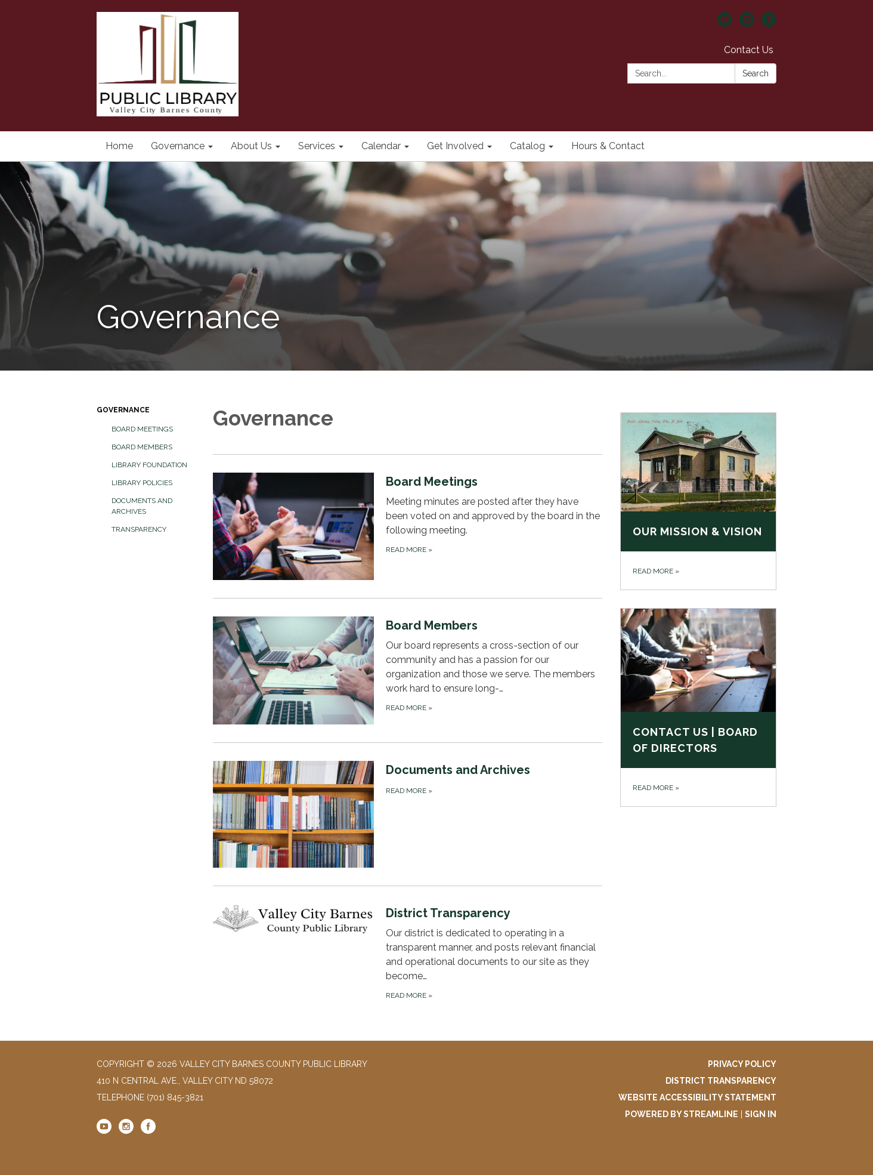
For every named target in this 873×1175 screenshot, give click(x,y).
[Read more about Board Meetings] (407, 526)
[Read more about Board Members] (407, 670)
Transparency (139, 529)
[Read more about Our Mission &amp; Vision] (698, 501)
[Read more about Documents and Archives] (407, 814)
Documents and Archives (142, 506)
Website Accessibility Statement (697, 1097)
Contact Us (748, 49)
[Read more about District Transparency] (407, 953)
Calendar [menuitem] (381, 146)
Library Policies (142, 483)
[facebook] (768, 23)
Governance (123, 410)
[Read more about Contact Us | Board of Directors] (698, 707)
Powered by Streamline (681, 1114)
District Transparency (720, 1080)
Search (755, 73)
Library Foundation (149, 465)
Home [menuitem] (119, 146)
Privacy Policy (742, 1064)
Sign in (760, 1114)
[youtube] (724, 23)
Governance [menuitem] (178, 146)
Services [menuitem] (316, 146)
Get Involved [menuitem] (455, 146)
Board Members (142, 447)
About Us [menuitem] (251, 146)
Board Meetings (142, 429)
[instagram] (746, 23)
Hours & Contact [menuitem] (608, 146)
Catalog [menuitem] (527, 146)
